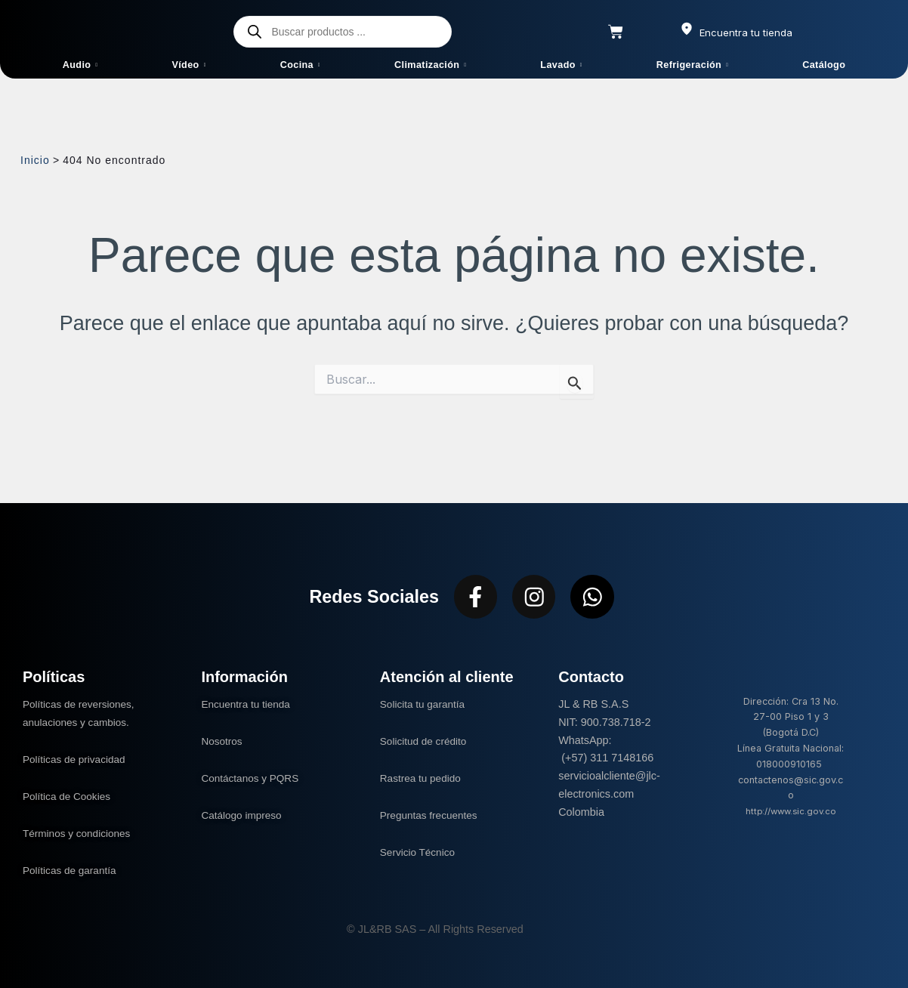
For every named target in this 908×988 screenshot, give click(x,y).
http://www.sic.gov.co (791, 811)
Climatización (430, 65)
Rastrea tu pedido (423, 778)
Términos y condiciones (80, 833)
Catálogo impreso (243, 815)
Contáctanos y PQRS (252, 778)
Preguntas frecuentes (431, 815)
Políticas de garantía (72, 870)
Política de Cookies (69, 796)
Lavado (561, 65)
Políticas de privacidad (78, 759)
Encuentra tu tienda (248, 704)
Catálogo (823, 65)
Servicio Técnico (419, 852)
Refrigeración (692, 65)
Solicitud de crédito (426, 741)
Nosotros (223, 741)
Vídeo (188, 65)
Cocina (300, 65)
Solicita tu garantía (425, 704)
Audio (80, 65)
